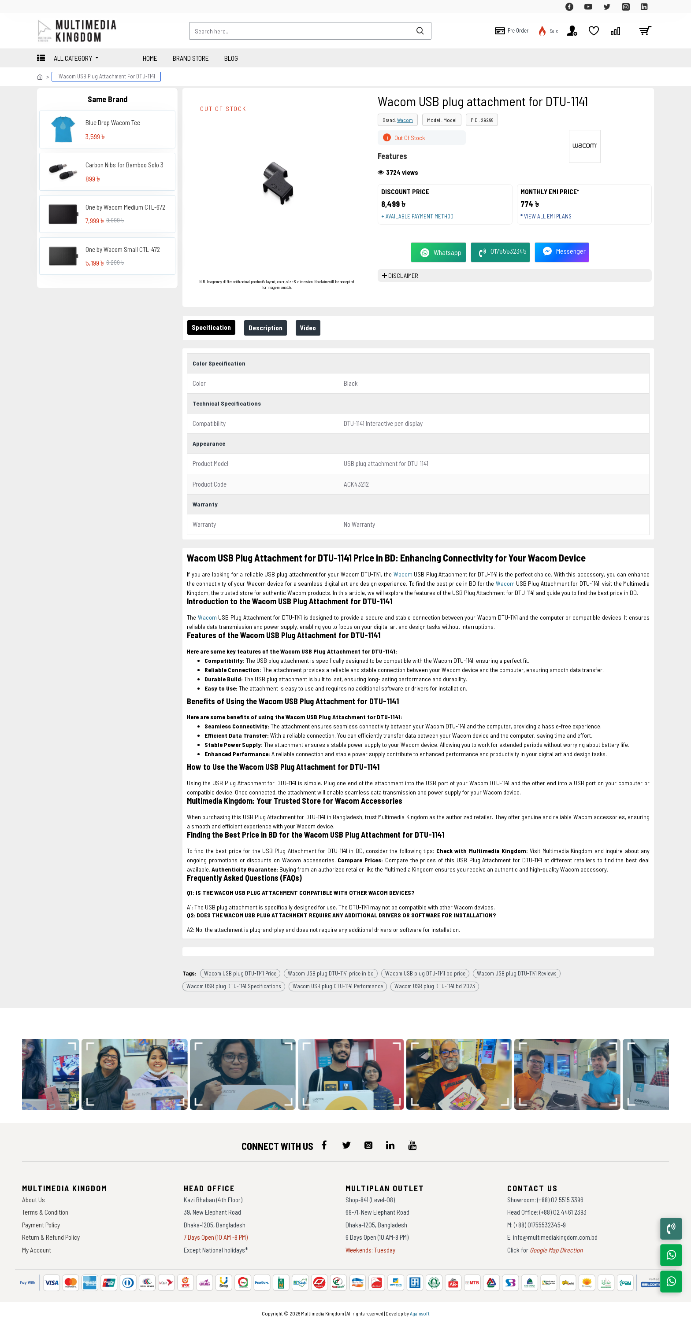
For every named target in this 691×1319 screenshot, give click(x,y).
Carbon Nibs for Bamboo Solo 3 (124, 165)
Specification (213, 327)
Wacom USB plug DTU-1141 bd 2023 (434, 980)
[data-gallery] (139, 1068)
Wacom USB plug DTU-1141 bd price (425, 967)
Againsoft (420, 1308)
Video (317, 328)
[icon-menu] (324, 1140)
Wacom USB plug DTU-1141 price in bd (331, 967)
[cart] (645, 31)
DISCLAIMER (403, 282)
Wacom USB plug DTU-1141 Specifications (233, 980)
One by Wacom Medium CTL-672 (125, 207)
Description (271, 328)
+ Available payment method (421, 219)
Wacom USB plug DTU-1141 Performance (338, 980)
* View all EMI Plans (549, 219)
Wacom (405, 120)
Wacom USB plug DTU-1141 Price (240, 967)
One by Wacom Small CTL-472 (122, 249)
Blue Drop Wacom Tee (112, 122)
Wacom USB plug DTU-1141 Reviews (517, 967)
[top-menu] (43, 6)
